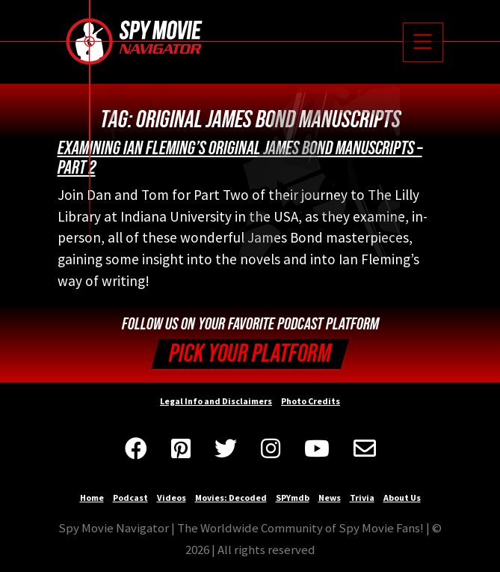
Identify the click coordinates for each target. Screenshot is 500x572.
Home (92, 497)
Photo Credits (310, 401)
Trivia (362, 497)
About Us (402, 497)
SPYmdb (292, 497)
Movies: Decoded (231, 497)
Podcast (130, 497)
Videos (171, 497)
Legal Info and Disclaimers (216, 401)
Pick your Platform (250, 353)
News (329, 497)
